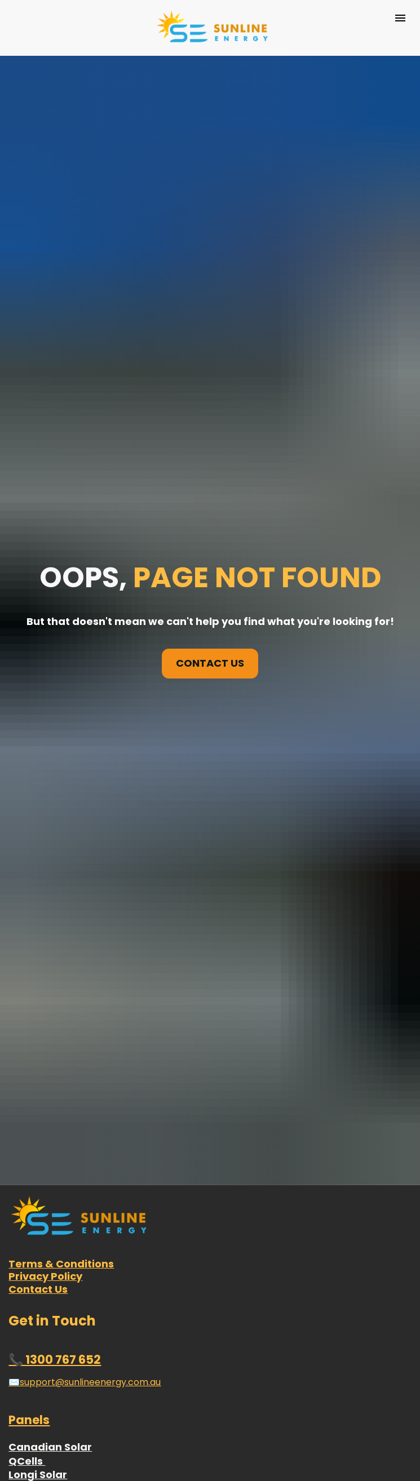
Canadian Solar (50, 1307)
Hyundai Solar (45, 1391)
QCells (26, 1321)
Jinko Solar (37, 1349)
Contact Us (38, 1149)
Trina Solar (37, 1377)
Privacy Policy (45, 1136)
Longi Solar (37, 1335)
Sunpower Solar (50, 1405)
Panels (29, 1279)
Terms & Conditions (61, 1124)
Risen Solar (37, 1363)
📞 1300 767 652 (54, 1220)
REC (17, 1418)
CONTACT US (210, 593)
